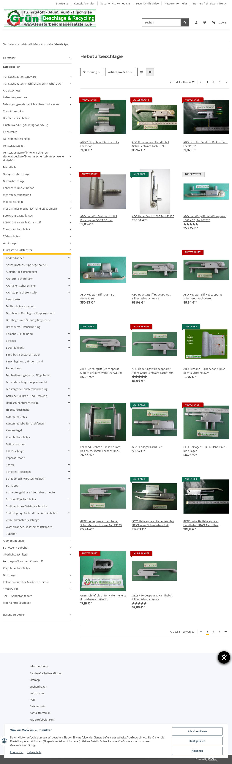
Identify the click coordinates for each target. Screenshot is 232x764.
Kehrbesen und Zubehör (18, 188)
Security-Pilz (10, 589)
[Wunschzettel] (204, 22)
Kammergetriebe (16, 416)
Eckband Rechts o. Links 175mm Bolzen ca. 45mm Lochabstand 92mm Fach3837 (100, 449)
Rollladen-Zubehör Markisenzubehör (26, 582)
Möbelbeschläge (13, 201)
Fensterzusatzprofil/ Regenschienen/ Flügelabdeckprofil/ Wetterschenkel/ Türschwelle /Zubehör (33, 156)
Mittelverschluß (16, 444)
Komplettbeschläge (18, 437)
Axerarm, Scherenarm (19, 278)
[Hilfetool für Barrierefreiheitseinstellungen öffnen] (224, 657)
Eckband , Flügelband (19, 334)
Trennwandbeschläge (16, 229)
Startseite (62, 3)
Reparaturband (15, 458)
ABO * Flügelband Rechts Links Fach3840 (99, 144)
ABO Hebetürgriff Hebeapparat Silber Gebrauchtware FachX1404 (152, 371)
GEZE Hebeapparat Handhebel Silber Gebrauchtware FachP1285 (101, 523)
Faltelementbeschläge (16, 139)
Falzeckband (13, 368)
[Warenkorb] (219, 22)
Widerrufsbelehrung (42, 719)
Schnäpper (13, 485)
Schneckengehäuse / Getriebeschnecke (30, 492)
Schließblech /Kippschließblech (25, 478)
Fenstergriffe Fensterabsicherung (27, 389)
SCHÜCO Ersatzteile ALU (18, 215)
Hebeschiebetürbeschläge (22, 403)
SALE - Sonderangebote (17, 596)
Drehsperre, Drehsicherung (23, 327)
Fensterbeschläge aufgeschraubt (26, 382)
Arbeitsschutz (11, 90)
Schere (10, 465)
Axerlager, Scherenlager (21, 285)
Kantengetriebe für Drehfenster (26, 423)
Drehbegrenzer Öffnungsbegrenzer (28, 320)
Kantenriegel (14, 430)
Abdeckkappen (15, 258)
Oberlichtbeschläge (15, 554)
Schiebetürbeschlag (18, 471)
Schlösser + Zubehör (16, 547)
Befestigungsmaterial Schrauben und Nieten (31, 104)
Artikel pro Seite (118, 72)
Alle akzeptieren (197, 731)
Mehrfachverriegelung (17, 195)
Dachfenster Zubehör (16, 118)
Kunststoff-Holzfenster (17, 250)
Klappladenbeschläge (16, 568)
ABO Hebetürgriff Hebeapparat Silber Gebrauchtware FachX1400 (101, 371)
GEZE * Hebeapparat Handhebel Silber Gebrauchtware (152, 597)
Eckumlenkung (15, 347)
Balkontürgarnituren (16, 97)
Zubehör (11, 534)
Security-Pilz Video (147, 3)
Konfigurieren (197, 741)
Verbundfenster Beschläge (22, 520)
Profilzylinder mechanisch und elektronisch (30, 208)
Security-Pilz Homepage (115, 3)
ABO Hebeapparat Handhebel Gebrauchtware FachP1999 (150, 144)
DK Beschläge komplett (20, 306)
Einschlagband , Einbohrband (24, 361)
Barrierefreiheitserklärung (209, 3)
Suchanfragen (38, 686)
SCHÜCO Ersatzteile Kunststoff (22, 222)
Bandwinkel (13, 299)
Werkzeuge (10, 243)
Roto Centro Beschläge (17, 602)
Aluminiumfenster (14, 540)
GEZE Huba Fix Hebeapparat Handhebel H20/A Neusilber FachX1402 (200, 523)
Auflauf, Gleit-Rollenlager (21, 272)
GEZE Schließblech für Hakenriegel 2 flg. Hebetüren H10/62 (103, 597)
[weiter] (225, 82)
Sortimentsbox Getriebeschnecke (26, 506)
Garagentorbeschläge (16, 174)
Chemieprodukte (13, 111)
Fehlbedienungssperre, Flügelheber (28, 375)
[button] (196, 22)
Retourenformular (176, 3)
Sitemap (35, 680)
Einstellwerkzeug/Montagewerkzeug (25, 125)
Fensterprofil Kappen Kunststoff (23, 561)
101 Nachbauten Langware (20, 76)
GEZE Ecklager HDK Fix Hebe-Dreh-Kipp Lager (204, 449)
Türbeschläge (11, 236)
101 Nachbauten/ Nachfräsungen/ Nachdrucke (32, 83)
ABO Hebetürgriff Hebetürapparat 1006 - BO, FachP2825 (204, 218)
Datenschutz (34, 752)
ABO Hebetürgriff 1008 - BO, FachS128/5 (97, 296)
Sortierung (90, 72)
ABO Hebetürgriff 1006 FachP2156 (153, 216)
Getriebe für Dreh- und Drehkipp (26, 396)
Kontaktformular (84, 3)
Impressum (16, 752)
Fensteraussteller (14, 145)
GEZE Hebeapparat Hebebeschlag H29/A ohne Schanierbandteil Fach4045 (153, 523)
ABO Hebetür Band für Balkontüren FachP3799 (205, 144)
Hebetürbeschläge (17, 409)
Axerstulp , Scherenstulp (21, 292)
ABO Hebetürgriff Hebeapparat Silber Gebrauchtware (151, 296)
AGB (32, 699)
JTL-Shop (212, 759)
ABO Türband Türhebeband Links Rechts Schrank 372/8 (204, 371)
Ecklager (11, 340)
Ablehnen (197, 750)
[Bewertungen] (190, 224)
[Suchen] (161, 22)
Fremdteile (9, 167)
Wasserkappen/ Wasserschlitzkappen (29, 527)
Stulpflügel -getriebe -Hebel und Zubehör (32, 513)
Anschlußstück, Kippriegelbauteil (26, 265)
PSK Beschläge (15, 451)
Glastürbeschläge (14, 181)
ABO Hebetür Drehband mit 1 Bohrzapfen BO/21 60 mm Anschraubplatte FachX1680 (98, 218)
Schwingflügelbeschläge (21, 499)
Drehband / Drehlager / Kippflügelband (30, 313)
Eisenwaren (10, 132)
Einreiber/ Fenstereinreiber (23, 354)
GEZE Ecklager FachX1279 (147, 447)
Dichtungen (10, 575)
